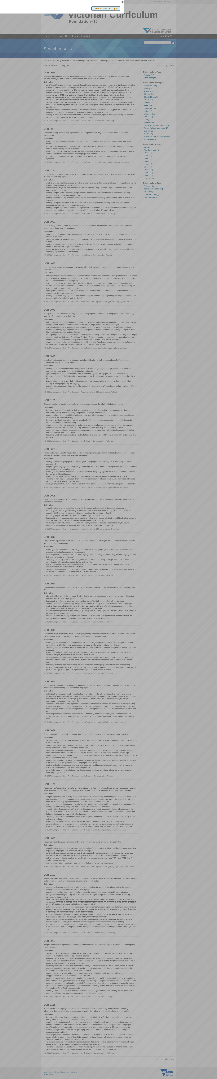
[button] (168, 41)
